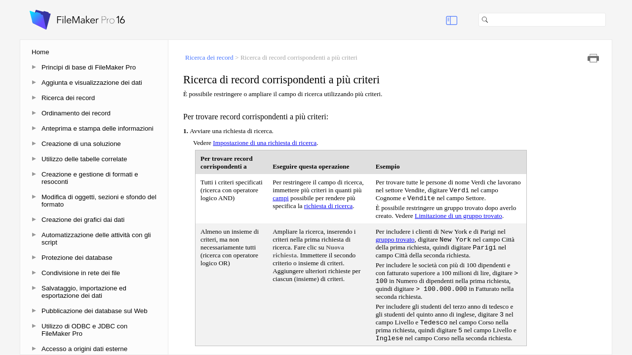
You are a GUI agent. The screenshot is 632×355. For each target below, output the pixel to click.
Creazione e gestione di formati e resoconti (89, 178)
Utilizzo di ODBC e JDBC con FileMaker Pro (84, 329)
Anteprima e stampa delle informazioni (97, 128)
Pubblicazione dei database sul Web (94, 311)
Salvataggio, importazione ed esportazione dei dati (83, 291)
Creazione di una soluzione (81, 143)
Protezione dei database (77, 257)
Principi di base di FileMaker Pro (88, 67)
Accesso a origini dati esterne (84, 349)
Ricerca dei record (68, 98)
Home (40, 52)
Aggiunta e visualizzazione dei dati (91, 82)
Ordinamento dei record (76, 113)
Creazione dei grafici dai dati (82, 219)
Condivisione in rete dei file (80, 273)
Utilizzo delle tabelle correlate (84, 159)
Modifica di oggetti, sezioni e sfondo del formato (99, 200)
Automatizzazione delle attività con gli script (96, 238)
